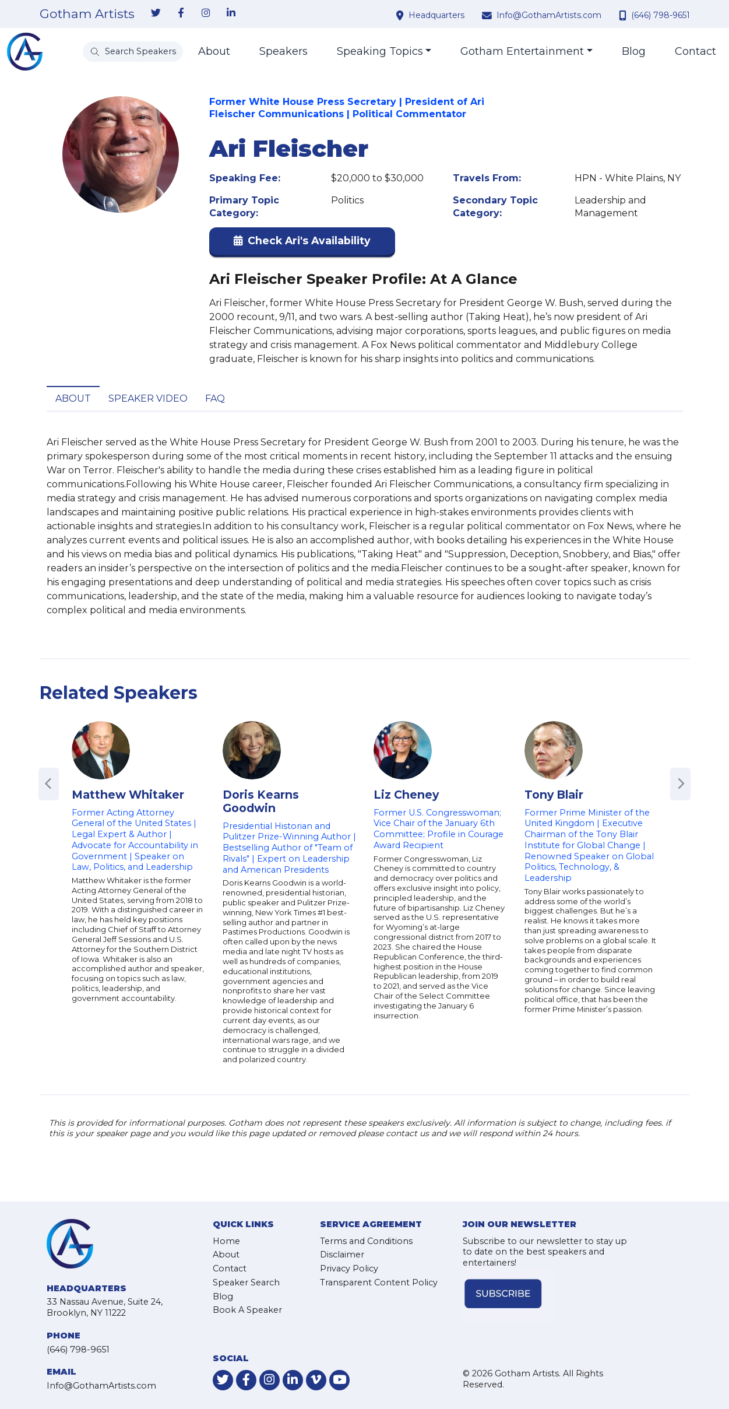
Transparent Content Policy (379, 1282)
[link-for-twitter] (156, 13)
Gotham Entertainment (522, 51)
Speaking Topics (380, 51)
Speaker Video (148, 398)
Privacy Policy (349, 1268)
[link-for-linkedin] (231, 13)
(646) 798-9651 (660, 15)
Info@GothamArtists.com (548, 15)
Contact (695, 51)
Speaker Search (246, 1282)
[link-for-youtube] (339, 1380)
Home (226, 1241)
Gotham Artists (87, 14)
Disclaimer (342, 1254)
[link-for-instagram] (206, 13)
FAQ (215, 398)
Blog (634, 51)
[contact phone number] (624, 15)
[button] (302, 243)
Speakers (283, 51)
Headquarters (436, 15)
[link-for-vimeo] (316, 1380)
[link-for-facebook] (181, 13)
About (214, 51)
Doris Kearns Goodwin (261, 801)
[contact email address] (488, 15)
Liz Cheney (406, 795)
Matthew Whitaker (128, 795)
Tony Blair (553, 795)
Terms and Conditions (366, 1241)
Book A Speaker (247, 1310)
